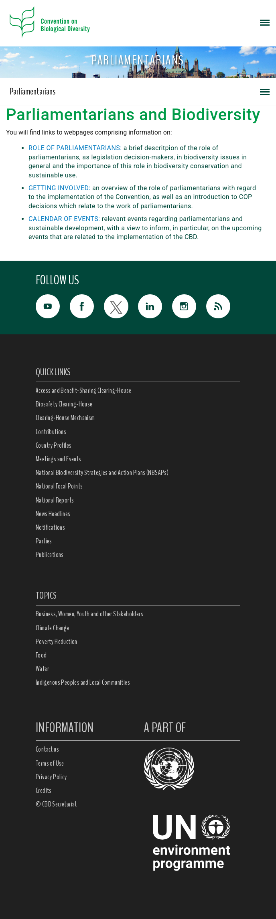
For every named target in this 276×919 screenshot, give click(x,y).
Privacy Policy (51, 777)
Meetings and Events (58, 459)
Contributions (51, 431)
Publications (50, 554)
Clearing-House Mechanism (65, 417)
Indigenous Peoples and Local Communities (83, 682)
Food (41, 655)
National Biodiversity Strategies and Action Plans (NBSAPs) (102, 472)
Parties (44, 541)
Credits (44, 790)
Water (42, 669)
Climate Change (52, 628)
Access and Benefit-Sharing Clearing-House (83, 390)
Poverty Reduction (56, 641)
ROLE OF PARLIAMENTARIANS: (75, 148)
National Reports (55, 500)
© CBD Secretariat (56, 804)
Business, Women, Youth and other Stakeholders (89, 614)
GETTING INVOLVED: (59, 188)
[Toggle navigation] (265, 22)
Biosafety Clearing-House (64, 404)
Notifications (50, 527)
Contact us (47, 749)
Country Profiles (53, 445)
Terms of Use (50, 763)
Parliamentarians (32, 91)
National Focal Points (59, 486)
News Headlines (53, 514)
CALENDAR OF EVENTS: (64, 219)
